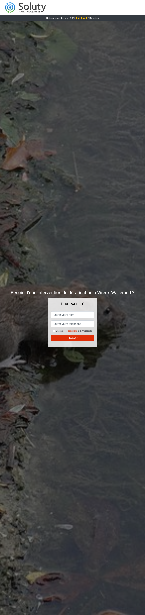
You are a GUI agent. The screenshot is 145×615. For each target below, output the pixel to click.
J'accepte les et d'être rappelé (74, 331)
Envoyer (72, 338)
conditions (72, 331)
